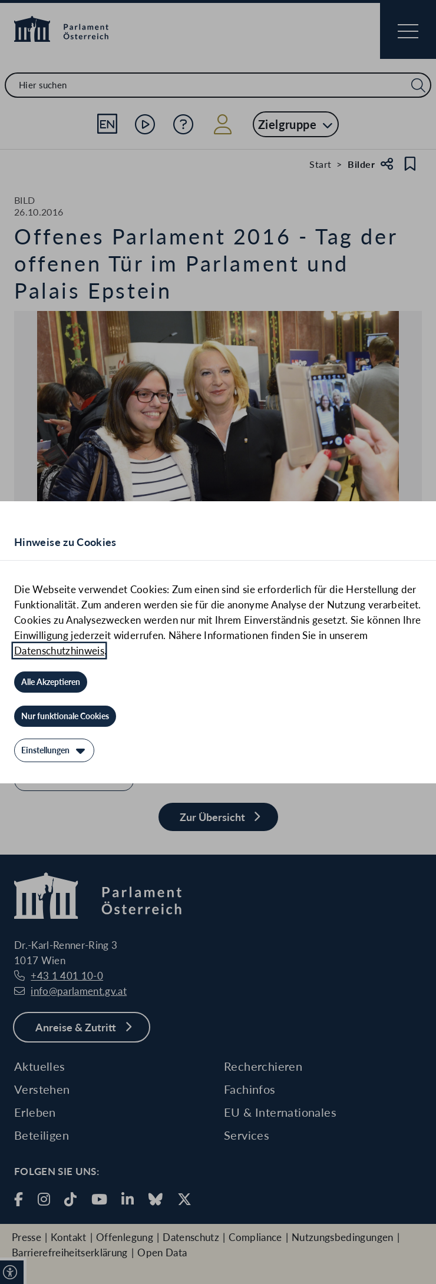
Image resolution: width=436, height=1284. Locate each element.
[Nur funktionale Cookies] (65, 716)
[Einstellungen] (54, 750)
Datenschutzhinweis (59, 650)
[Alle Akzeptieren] (50, 682)
